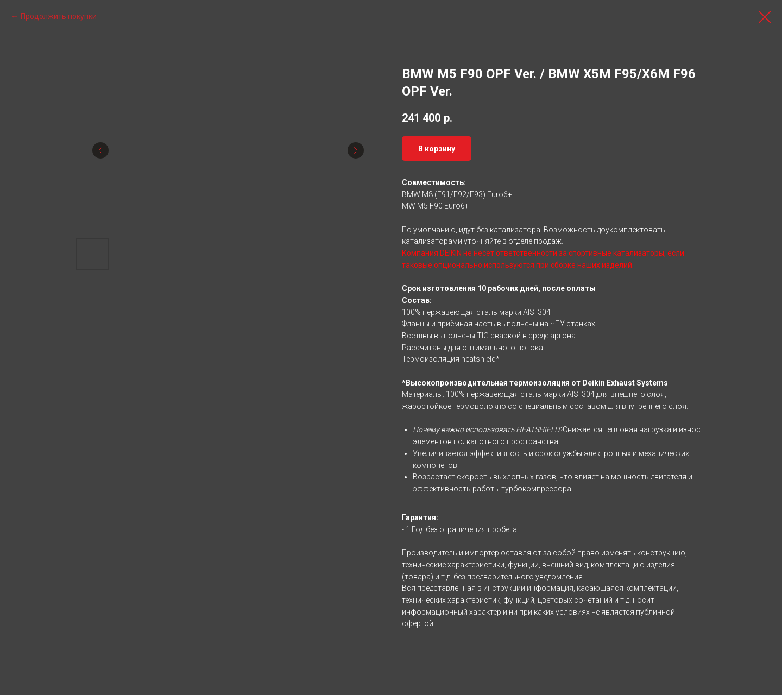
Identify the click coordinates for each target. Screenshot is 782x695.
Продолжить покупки (59, 16)
